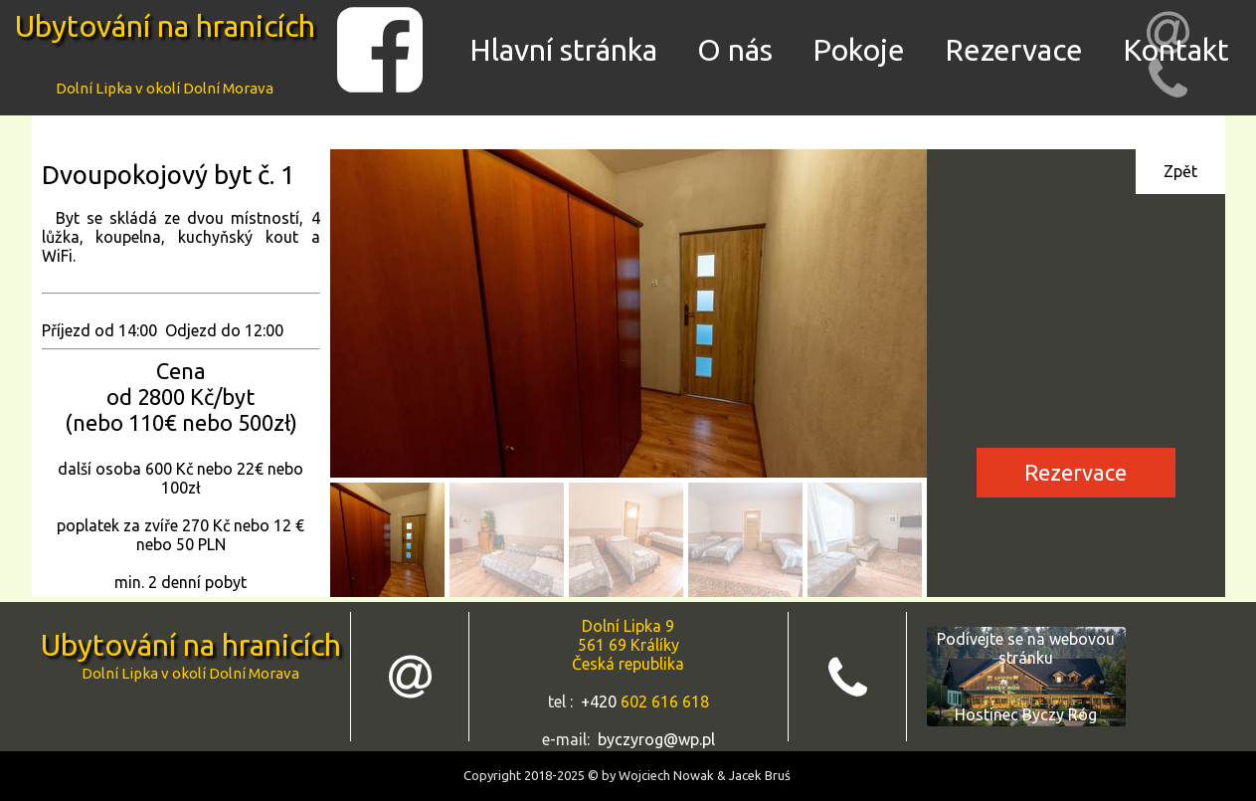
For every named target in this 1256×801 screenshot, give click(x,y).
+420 (601, 701)
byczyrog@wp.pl (656, 739)
